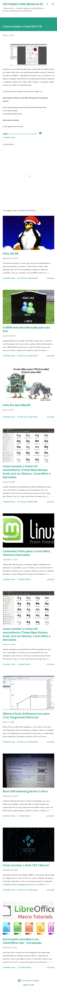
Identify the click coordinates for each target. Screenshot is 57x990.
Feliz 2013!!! (10, 253)
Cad (11, 134)
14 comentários (24, 967)
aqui (41, 91)
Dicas (34, 134)
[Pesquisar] (47, 4)
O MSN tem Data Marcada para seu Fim (26, 329)
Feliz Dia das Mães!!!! (16, 405)
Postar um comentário (27, 278)
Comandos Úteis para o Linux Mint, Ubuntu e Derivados (27, 553)
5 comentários (23, 816)
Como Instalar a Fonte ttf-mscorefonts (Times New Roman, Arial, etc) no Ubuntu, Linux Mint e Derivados (26, 471)
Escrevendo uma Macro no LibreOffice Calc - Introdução (22, 941)
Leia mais (50, 278)
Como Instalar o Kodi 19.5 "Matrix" (26, 865)
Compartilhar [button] (9, 137)
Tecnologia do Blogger (28, 980)
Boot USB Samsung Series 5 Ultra (25, 791)
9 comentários (23, 579)
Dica (29, 134)
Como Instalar (20, 134)
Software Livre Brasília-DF (23, 4)
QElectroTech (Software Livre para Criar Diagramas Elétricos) (26, 715)
